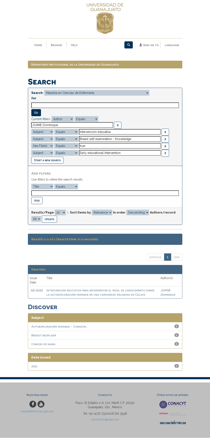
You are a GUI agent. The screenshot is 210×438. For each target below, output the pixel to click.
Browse (56, 45)
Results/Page (42, 212)
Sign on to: (149, 45)
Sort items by (80, 212)
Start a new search (47, 160)
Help (74, 45)
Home (38, 45)
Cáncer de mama (43, 344)
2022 (34, 366)
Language (172, 45)
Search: (37, 93)
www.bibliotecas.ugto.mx (37, 411)
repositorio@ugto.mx (105, 419)
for (33, 98)
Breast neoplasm (43, 335)
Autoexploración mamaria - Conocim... (59, 327)
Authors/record (162, 212)
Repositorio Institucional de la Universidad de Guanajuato (75, 65)
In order (119, 212)
